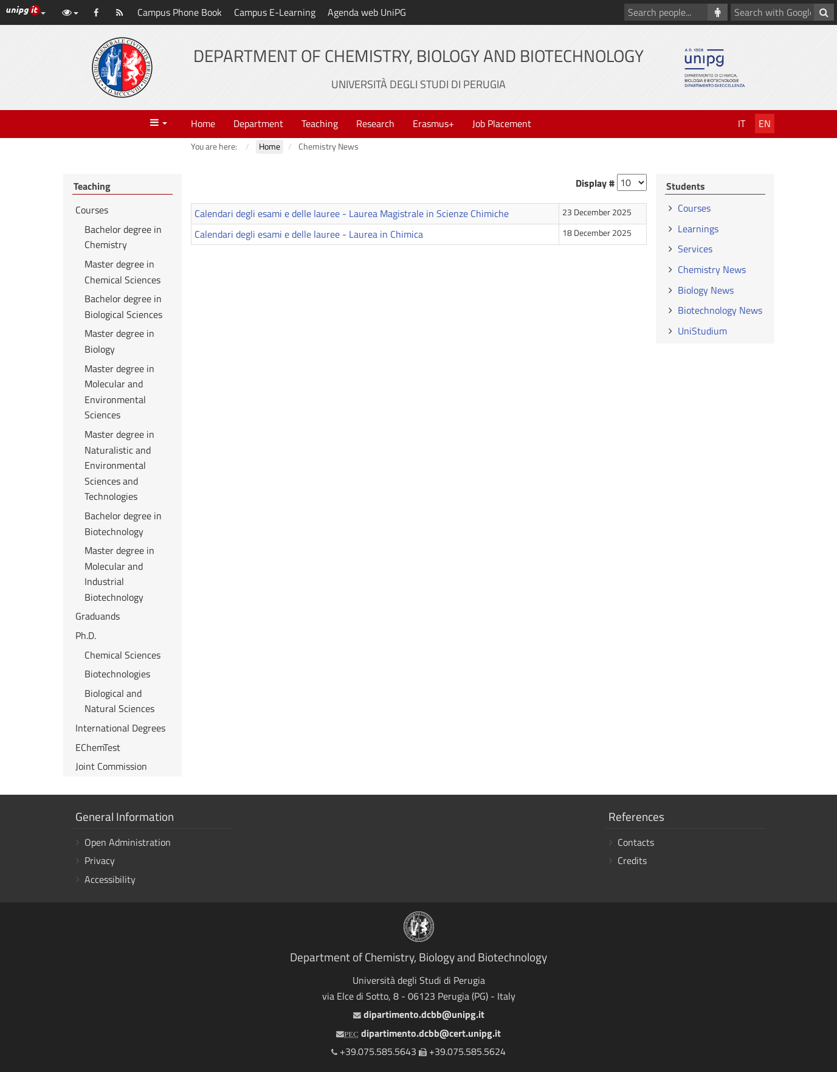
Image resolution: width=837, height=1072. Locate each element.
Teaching (319, 123)
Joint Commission (111, 766)
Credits (632, 860)
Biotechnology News (720, 310)
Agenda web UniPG (367, 12)
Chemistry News (712, 269)
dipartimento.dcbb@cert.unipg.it (418, 1033)
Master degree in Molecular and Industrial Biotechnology (119, 573)
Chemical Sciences (122, 655)
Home (203, 123)
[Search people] (718, 12)
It (741, 123)
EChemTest (97, 747)
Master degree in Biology (119, 341)
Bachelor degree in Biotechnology (123, 523)
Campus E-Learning (274, 12)
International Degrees (120, 728)
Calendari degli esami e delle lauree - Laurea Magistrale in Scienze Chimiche (352, 213)
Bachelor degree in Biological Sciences (123, 306)
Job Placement (501, 123)
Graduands (97, 616)
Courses (91, 209)
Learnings (698, 228)
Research (375, 123)
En (765, 123)
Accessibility (110, 879)
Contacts (636, 842)
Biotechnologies (117, 673)
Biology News (706, 290)
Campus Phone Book (179, 12)
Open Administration (127, 842)
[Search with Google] (824, 12)
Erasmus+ (433, 123)
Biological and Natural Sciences (119, 701)
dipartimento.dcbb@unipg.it (418, 1014)
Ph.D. (85, 635)
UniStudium (702, 330)
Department (258, 123)
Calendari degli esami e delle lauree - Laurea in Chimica (309, 234)
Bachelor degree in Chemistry (123, 237)
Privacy (99, 860)
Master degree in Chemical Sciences (122, 272)
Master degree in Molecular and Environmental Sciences (119, 392)
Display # (595, 183)
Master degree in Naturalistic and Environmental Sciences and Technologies (119, 465)
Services (695, 248)
